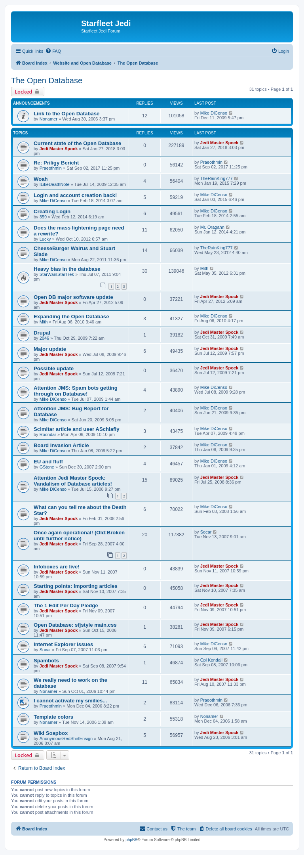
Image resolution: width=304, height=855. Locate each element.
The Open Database (46, 80)
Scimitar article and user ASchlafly (76, 429)
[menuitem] (53, 51)
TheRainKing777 (216, 178)
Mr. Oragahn (212, 227)
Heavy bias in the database (67, 269)
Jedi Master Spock (59, 148)
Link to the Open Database (66, 114)
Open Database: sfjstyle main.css (75, 625)
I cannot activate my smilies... (70, 701)
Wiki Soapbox (51, 733)
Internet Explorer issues (63, 644)
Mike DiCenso (213, 113)
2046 (44, 338)
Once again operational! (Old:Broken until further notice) (79, 535)
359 (43, 216)
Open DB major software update (73, 297)
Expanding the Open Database (71, 316)
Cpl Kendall (211, 660)
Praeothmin (51, 168)
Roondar (48, 434)
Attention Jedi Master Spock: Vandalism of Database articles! (73, 481)
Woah (41, 179)
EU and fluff (48, 462)
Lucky (45, 239)
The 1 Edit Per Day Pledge (66, 605)
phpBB (131, 840)
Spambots (46, 661)
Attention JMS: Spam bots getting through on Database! (76, 391)
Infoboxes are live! (57, 567)
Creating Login (52, 211)
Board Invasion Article (61, 445)
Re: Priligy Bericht (56, 163)
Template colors (53, 717)
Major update (50, 349)
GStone (47, 467)
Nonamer (48, 119)
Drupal (42, 333)
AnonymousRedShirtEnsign (66, 738)
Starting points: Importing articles (76, 586)
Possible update (54, 368)
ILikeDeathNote (55, 184)
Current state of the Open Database (77, 143)
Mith (204, 268)
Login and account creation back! (75, 195)
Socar (206, 532)
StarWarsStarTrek (57, 274)
